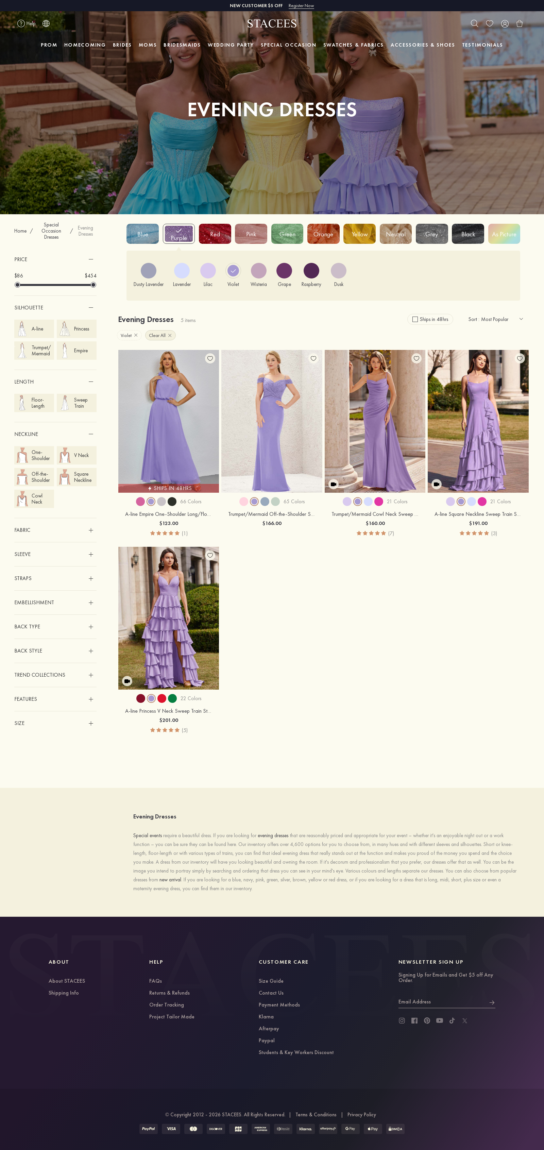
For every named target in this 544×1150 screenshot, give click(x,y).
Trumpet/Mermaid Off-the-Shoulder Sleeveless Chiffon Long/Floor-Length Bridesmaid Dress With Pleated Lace (272, 514)
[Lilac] (208, 275)
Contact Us (271, 993)
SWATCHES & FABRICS (353, 44)
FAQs (155, 981)
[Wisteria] (259, 275)
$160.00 (375, 523)
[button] (55, 259)
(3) (494, 533)
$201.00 (168, 720)
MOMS (148, 44)
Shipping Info (64, 993)
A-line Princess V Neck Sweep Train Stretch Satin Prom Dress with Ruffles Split (169, 711)
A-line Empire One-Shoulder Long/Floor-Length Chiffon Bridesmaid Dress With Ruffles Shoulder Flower (169, 514)
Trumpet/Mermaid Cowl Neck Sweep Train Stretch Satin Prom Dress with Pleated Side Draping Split (375, 514)
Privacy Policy (361, 1114)
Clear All (160, 335)
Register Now (301, 5)
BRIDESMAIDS (182, 44)
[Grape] (284, 275)
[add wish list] (210, 358)
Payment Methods (279, 1005)
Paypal (267, 1041)
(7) (391, 533)
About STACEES (67, 981)
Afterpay (269, 1029)
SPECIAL (289, 44)
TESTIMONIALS (482, 44)
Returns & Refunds (169, 993)
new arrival (170, 879)
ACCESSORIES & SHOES (423, 44)
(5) (185, 730)
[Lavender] (182, 275)
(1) (185, 533)
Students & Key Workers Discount (296, 1053)
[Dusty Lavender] (149, 275)
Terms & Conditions (316, 1114)
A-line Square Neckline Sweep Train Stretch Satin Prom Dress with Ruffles (478, 514)
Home (20, 230)
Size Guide (271, 981)
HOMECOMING (85, 44)
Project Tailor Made (171, 1017)
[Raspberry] (311, 275)
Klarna (266, 1017)
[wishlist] (489, 23)
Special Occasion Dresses (51, 230)
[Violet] (233, 275)
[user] (504, 23)
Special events (147, 835)
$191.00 (478, 523)
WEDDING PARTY (231, 44)
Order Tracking (166, 1005)
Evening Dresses (85, 230)
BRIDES (122, 44)
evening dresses (273, 835)
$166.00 (272, 523)
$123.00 (168, 523)
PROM (49, 44)
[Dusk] (338, 275)
